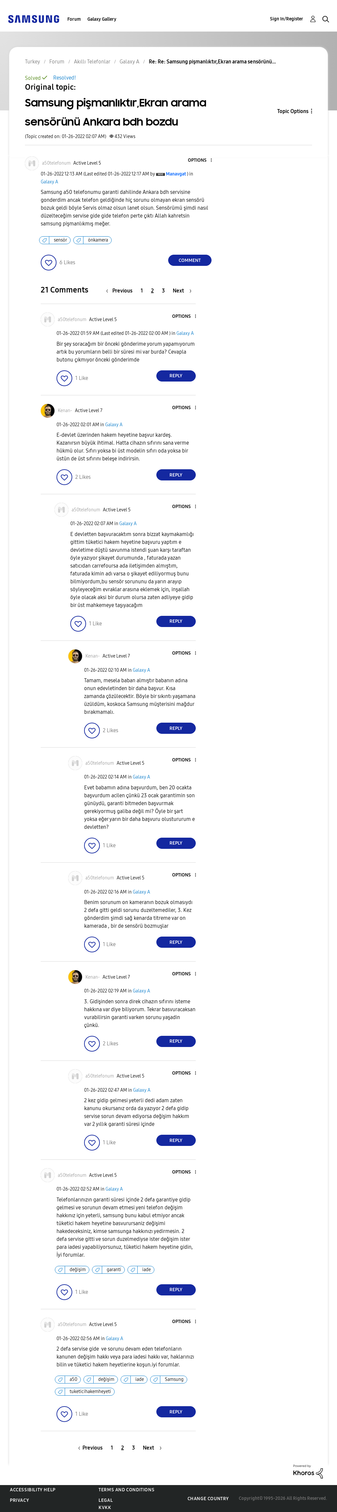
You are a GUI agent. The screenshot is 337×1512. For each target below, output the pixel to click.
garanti (114, 1269)
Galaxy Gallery (101, 19)
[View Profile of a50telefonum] (56, 163)
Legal (106, 1500)
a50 (73, 1379)
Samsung (174, 1379)
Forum (74, 19)
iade (146, 1269)
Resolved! (64, 78)
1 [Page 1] (142, 291)
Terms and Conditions (126, 1490)
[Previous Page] (121, 290)
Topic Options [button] (292, 111)
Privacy (19, 1500)
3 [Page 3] (163, 291)
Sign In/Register (286, 19)
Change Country (208, 1498)
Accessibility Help (33, 1490)
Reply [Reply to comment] (175, 376)
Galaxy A (49, 182)
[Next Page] (182, 290)
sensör (60, 240)
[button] (200, 160)
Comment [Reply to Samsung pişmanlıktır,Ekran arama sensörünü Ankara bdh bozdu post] (190, 260)
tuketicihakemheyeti (90, 1391)
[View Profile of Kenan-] (65, 410)
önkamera (98, 240)
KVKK (105, 1507)
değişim (78, 1269)
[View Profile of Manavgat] (176, 174)
